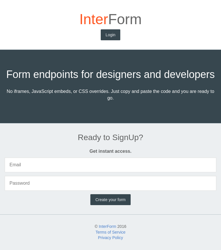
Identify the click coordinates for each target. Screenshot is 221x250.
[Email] (110, 164)
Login (110, 35)
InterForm (107, 226)
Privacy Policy (110, 237)
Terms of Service (110, 232)
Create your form (110, 199)
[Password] (110, 183)
